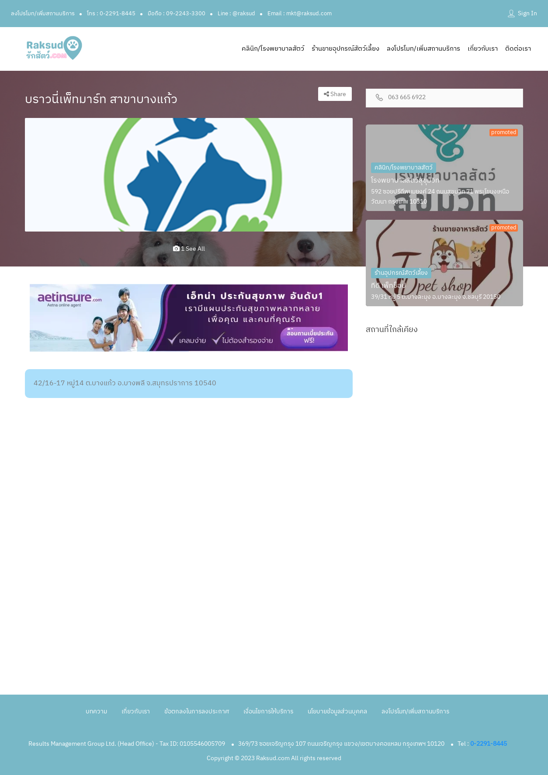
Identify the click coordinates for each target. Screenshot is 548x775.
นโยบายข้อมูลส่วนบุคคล (337, 711)
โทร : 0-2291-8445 (111, 13)
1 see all (189, 249)
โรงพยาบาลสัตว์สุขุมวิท (405, 181)
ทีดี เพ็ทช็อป (388, 286)
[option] (189, 175)
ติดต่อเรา (518, 48)
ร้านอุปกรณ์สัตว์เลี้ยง (401, 273)
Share (335, 94)
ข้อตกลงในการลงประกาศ (196, 711)
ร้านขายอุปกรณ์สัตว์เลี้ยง (345, 48)
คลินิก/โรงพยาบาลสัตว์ (273, 48)
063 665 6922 (407, 97)
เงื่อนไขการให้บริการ (268, 711)
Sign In (527, 13)
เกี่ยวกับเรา (483, 48)
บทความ (96, 711)
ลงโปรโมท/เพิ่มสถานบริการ (43, 13)
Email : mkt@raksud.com (299, 13)
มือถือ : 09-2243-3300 (176, 13)
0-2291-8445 (488, 744)
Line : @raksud (236, 13)
